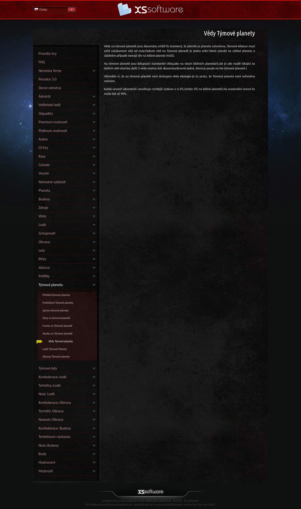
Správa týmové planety (56, 310)
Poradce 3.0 (47, 79)
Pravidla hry (47, 53)
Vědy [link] (42, 216)
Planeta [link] (44, 190)
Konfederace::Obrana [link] (55, 402)
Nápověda (150, 9)
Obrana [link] (44, 242)
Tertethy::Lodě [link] (50, 385)
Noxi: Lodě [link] (47, 394)
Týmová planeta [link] (51, 284)
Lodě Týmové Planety (55, 349)
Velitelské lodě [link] (49, 105)
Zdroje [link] (43, 207)
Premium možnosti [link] (53, 122)
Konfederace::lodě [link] (52, 377)
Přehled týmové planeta (56, 295)
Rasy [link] (42, 156)
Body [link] (42, 454)
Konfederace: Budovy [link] (55, 428)
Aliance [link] (44, 267)
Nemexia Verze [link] (50, 70)
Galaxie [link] (44, 165)
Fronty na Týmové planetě (57, 325)
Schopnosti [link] (47, 233)
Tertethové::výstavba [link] (54, 436)
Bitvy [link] (42, 259)
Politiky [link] (44, 276)
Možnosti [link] (46, 471)
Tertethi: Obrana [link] (51, 411)
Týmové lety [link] (48, 368)
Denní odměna (50, 88)
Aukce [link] (43, 139)
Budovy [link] (44, 199)
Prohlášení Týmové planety (58, 302)
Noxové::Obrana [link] (51, 419)
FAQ (42, 62)
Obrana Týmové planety (56, 356)
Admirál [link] (45, 96)
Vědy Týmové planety (60, 341)
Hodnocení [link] (47, 462)
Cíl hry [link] (43, 147)
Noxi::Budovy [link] (49, 445)
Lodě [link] (42, 225)
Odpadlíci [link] (46, 113)
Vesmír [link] (44, 173)
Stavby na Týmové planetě (57, 333)
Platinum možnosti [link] (53, 130)
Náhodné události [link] (52, 182)
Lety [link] (42, 250)
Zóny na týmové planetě (56, 318)
